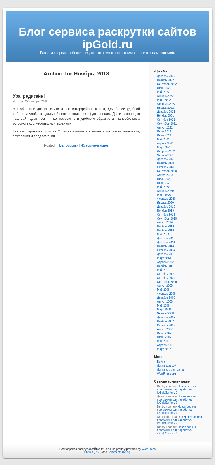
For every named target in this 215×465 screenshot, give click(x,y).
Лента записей (166, 365)
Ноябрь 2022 (165, 80)
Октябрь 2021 (166, 119)
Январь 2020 (165, 202)
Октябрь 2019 (166, 214)
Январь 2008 (165, 313)
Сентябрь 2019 (167, 218)
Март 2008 (164, 309)
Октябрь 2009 (166, 277)
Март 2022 (164, 99)
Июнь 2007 (164, 337)
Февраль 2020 (166, 198)
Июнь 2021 (164, 135)
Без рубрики (68, 145)
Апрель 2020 (165, 190)
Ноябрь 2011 (165, 266)
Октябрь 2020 (166, 167)
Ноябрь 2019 (165, 210)
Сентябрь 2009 (167, 281)
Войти (161, 361)
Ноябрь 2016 (165, 230)
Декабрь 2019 (166, 206)
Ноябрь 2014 (165, 246)
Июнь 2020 (164, 182)
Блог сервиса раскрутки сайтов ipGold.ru (108, 38)
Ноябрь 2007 (165, 321)
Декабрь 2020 (166, 159)
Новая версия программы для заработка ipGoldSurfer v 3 (176, 389)
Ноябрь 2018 (165, 226)
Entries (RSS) (93, 452)
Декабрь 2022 (166, 76)
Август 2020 (165, 175)
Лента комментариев (170, 369)
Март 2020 (164, 194)
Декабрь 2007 (166, 317)
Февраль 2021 (166, 151)
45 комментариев (95, 145)
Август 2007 (165, 329)
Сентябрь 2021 (167, 123)
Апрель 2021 (165, 143)
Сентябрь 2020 (167, 171)
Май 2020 (163, 186)
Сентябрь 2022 (167, 84)
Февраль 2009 (166, 293)
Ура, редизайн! (29, 96)
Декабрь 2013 (166, 254)
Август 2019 (165, 222)
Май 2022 (163, 92)
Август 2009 (165, 285)
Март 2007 (164, 349)
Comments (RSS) (119, 452)
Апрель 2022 (165, 95)
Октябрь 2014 (166, 250)
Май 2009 (163, 289)
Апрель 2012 (165, 262)
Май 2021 (163, 139)
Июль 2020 (164, 179)
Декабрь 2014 (166, 242)
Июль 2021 (164, 131)
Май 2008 (163, 305)
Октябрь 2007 (166, 325)
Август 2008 (165, 301)
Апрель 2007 (165, 345)
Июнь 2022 (164, 88)
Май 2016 (163, 234)
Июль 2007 (164, 333)
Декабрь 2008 (166, 297)
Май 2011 (163, 269)
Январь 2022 (165, 107)
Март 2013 (164, 258)
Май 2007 (163, 341)
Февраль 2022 (166, 103)
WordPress (149, 449)
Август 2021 (165, 127)
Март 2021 (164, 147)
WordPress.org (166, 373)
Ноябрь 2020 (165, 163)
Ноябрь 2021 (165, 115)
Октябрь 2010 (166, 273)
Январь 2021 (165, 155)
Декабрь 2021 (166, 111)
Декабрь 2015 (166, 238)
